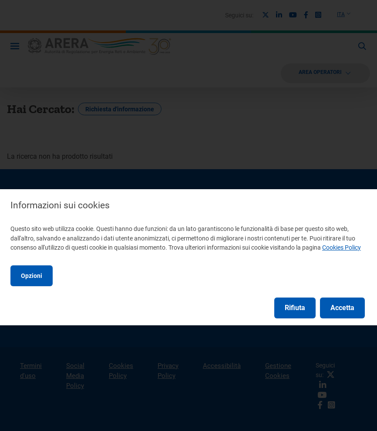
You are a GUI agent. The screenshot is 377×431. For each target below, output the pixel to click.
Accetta (342, 308)
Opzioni (31, 275)
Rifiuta (295, 308)
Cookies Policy (341, 247)
